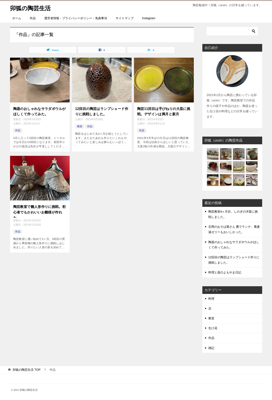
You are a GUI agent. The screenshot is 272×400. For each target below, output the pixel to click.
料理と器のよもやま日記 (224, 272)
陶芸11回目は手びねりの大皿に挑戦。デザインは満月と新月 (163, 111)
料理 (211, 298)
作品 (33, 18)
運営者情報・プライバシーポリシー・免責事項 (75, 18)
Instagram (148, 18)
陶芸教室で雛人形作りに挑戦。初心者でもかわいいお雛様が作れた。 (39, 209)
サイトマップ (125, 18)
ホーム (16, 18)
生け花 (212, 328)
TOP (26, 369)
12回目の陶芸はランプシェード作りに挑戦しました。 (101, 111)
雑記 (211, 348)
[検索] (232, 31)
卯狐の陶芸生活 (32, 7)
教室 (79, 125)
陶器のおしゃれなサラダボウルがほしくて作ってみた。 (39, 111)
